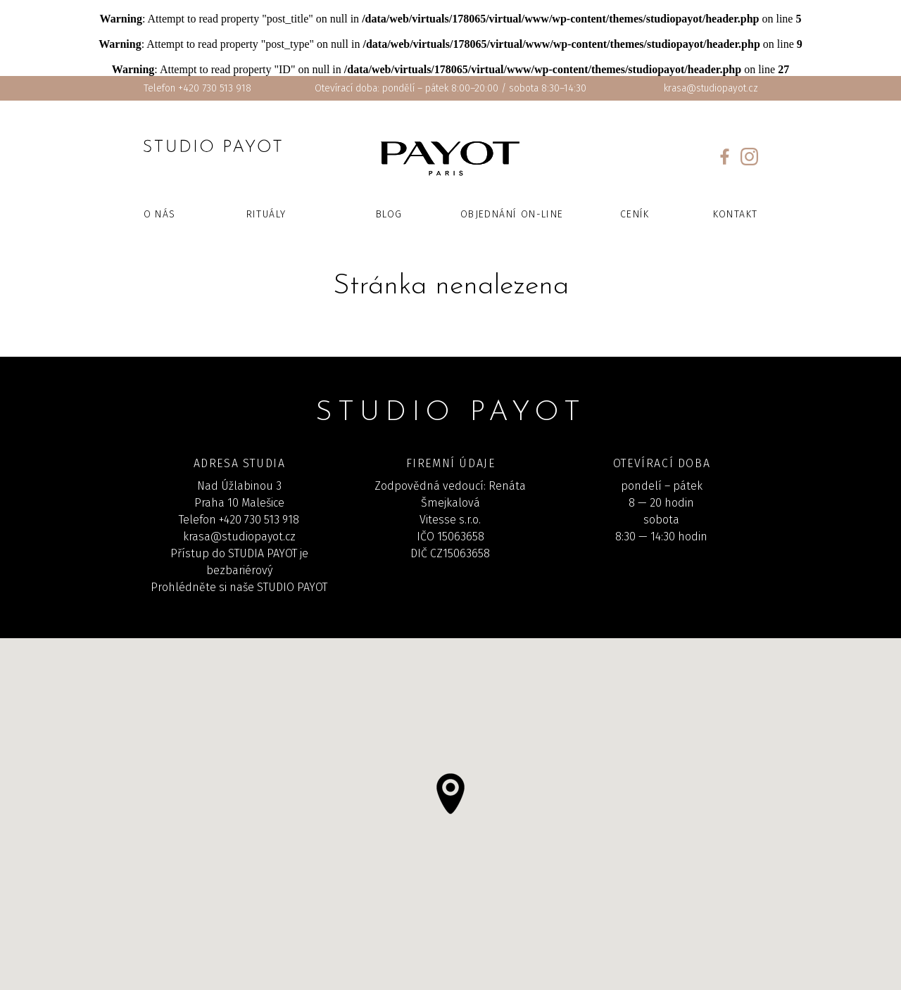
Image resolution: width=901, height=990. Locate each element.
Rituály (266, 214)
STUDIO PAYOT (292, 587)
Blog (389, 214)
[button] (450, 793)
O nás (160, 214)
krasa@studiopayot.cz (711, 88)
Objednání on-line (512, 214)
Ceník (635, 214)
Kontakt (735, 214)
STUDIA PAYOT (262, 553)
